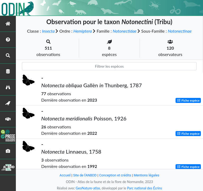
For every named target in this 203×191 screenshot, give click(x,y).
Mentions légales (146, 175)
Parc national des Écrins (144, 188)
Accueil (65, 175)
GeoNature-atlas (88, 188)
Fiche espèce (188, 100)
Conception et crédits (115, 175)
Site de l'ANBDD (85, 175)
